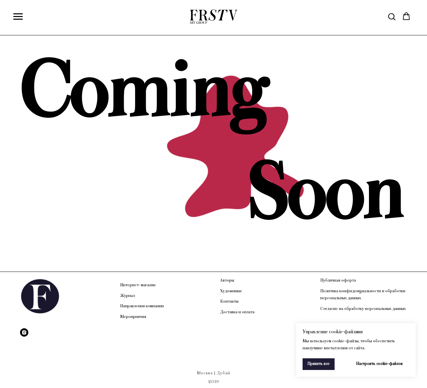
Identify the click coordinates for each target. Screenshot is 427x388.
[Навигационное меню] (18, 16)
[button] (392, 16)
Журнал (127, 295)
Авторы (227, 280)
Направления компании (142, 306)
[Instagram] (24, 332)
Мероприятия (133, 316)
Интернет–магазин (137, 285)
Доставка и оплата (237, 312)
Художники (231, 291)
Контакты (229, 301)
